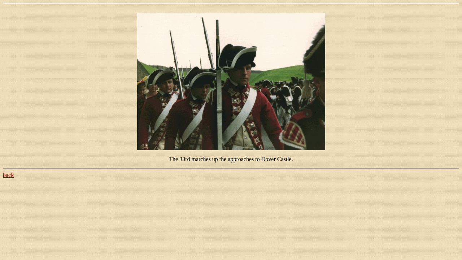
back (8, 175)
